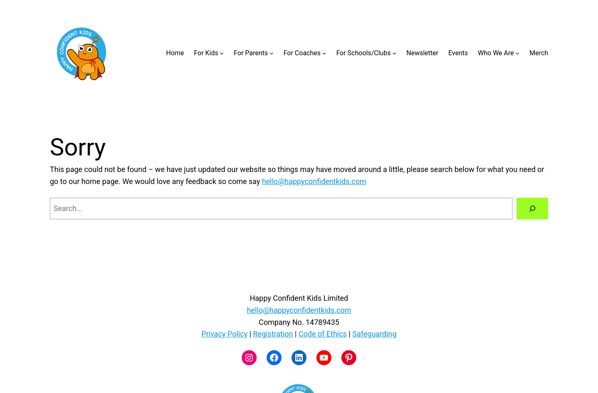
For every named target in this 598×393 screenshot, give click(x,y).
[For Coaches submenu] (324, 53)
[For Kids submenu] (222, 53)
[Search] (532, 208)
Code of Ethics (323, 333)
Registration (273, 333)
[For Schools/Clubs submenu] (394, 53)
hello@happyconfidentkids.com (314, 181)
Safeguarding (374, 333)
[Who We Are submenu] (517, 53)
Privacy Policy (224, 333)
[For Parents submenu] (272, 53)
